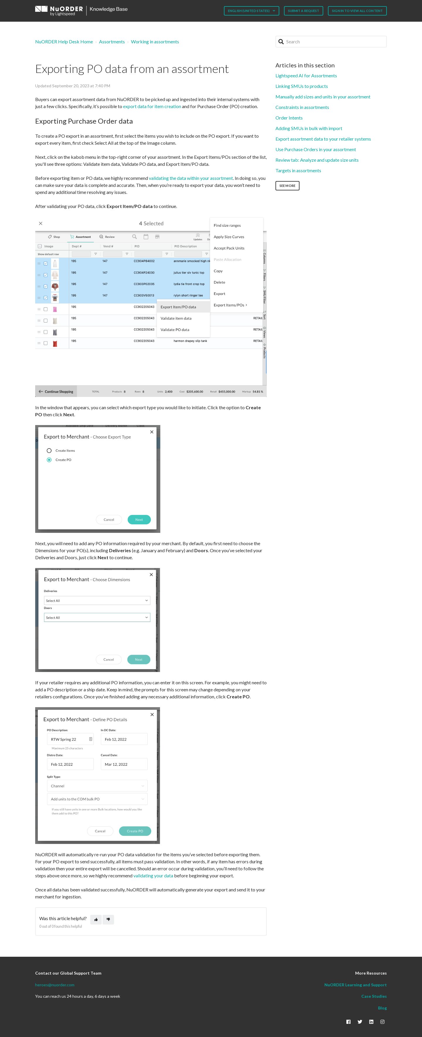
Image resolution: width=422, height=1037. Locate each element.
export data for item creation (152, 106)
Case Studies (374, 996)
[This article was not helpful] (108, 920)
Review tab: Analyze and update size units (317, 160)
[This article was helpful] (96, 920)
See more (287, 185)
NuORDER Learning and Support (355, 984)
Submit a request (303, 11)
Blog (382, 1007)
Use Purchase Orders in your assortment (315, 149)
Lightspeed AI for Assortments (306, 75)
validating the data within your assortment (191, 178)
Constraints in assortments (302, 107)
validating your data (153, 875)
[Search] (331, 41)
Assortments (112, 41)
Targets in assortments (298, 170)
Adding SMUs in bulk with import (308, 128)
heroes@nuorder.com (54, 984)
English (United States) (249, 11)
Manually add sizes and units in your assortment (322, 96)
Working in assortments (155, 41)
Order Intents (289, 117)
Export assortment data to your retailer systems (323, 138)
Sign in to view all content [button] (357, 11)
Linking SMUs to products (301, 86)
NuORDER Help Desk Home (64, 41)
